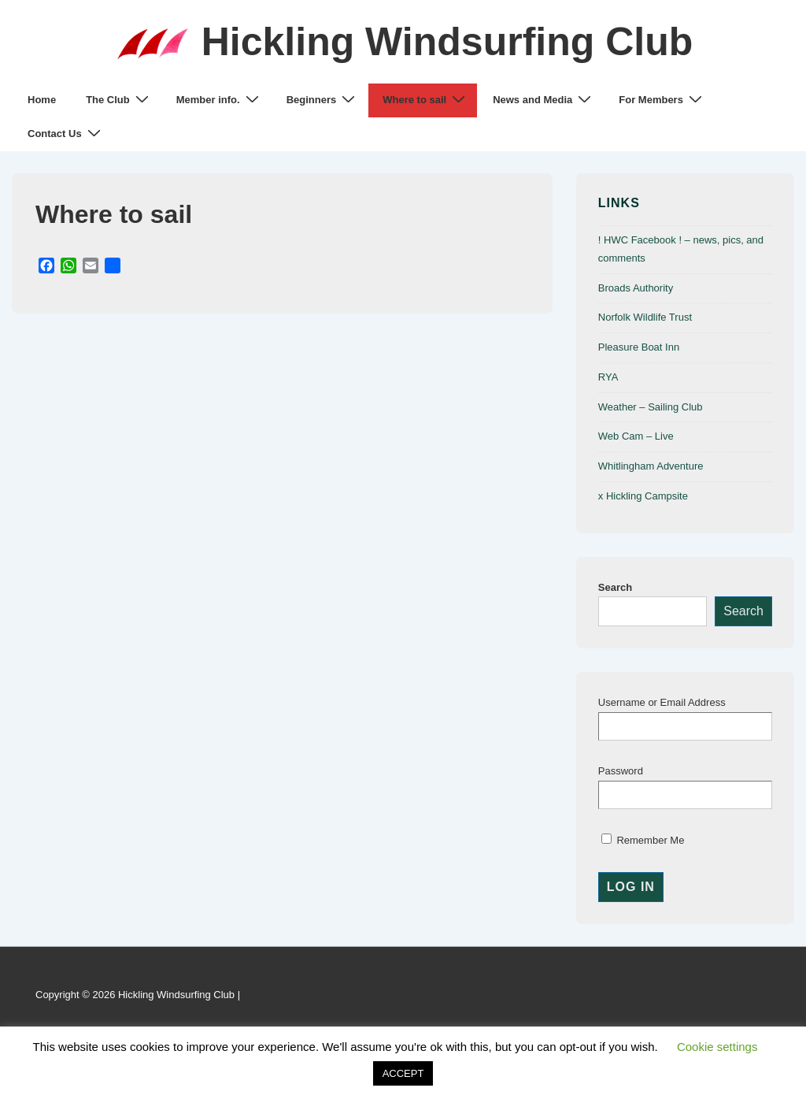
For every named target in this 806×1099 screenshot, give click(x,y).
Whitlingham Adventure (651, 466)
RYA (608, 377)
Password (620, 771)
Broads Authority (635, 288)
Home (42, 100)
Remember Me (643, 840)
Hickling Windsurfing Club (447, 42)
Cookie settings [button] (717, 1046)
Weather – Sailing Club (650, 407)
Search (615, 587)
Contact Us (66, 133)
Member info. (219, 100)
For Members (662, 100)
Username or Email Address (662, 702)
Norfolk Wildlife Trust (645, 317)
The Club (119, 100)
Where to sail (426, 100)
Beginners (323, 100)
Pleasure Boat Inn (638, 347)
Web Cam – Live (636, 436)
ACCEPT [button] (403, 1073)
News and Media (544, 100)
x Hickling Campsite (643, 496)
